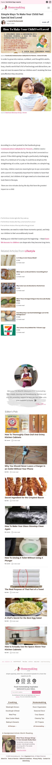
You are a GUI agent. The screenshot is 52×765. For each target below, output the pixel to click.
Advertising (26, 761)
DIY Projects (39, 722)
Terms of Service (13, 758)
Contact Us (46, 758)
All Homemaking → (39, 726)
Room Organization (39, 707)
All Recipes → (12, 726)
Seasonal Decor (39, 711)
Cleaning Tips (39, 718)
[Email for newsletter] (21, 692)
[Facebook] (47, 2)
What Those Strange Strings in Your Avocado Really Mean (26, 739)
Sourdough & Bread (12, 711)
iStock (25, 113)
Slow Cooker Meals (12, 718)
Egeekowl (28, 756)
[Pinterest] (34, 681)
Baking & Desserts (12, 722)
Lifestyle (30, 251)
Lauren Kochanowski (15, 21)
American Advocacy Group (13, 113)
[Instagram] (50, 2)
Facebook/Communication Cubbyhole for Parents (20, 56)
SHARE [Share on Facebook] (45, 22)
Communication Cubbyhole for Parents (17, 149)
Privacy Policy (37, 758)
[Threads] (29, 681)
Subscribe (36, 692)
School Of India (42, 56)
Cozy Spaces (39, 714)
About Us (4, 758)
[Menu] (49, 8)
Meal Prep (12, 714)
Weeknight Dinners (12, 707)
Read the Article (21, 750)
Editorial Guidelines (26, 758)
